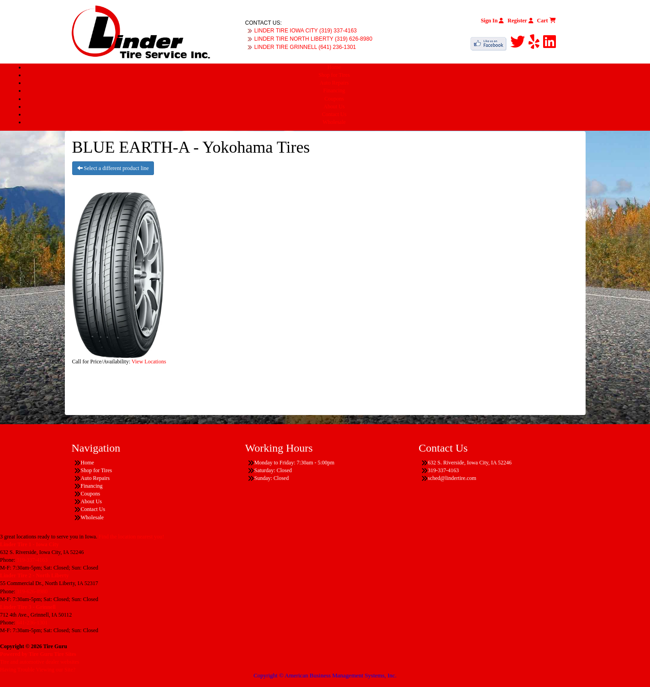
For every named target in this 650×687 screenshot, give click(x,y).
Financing (334, 90)
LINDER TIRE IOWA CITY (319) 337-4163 (305, 30)
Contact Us (334, 114)
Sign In (492, 20)
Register (520, 20)
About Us (333, 106)
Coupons (334, 99)
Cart (546, 20)
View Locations (149, 361)
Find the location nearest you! (131, 536)
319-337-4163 (32, 560)
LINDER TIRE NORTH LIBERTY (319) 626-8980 (313, 39)
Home (334, 67)
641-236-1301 (32, 622)
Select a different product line (113, 168)
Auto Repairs (334, 83)
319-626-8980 (32, 591)
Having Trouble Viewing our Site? (37, 669)
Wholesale (334, 122)
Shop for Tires (334, 75)
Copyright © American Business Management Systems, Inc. (325, 675)
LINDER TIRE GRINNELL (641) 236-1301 (305, 47)
